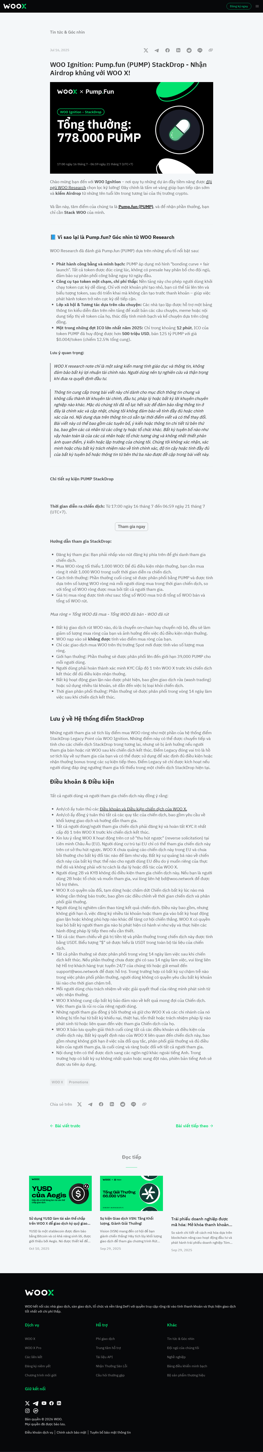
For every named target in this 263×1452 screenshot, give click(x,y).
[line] (199, 50)
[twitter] (145, 50)
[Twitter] (27, 1403)
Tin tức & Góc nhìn (67, 32)
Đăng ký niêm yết (38, 1367)
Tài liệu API (104, 1357)
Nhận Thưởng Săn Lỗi (111, 1367)
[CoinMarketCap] (35, 1411)
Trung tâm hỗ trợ (108, 1348)
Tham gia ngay (131, 526)
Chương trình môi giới (40, 1376)
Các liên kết (33, 1357)
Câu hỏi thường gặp (110, 1376)
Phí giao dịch (105, 1339)
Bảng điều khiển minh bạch (187, 1367)
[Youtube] (44, 1403)
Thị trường (65, 6)
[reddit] (189, 50)
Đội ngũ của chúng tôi (183, 1348)
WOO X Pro (33, 1348)
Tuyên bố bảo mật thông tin (110, 1433)
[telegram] (156, 50)
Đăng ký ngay (227, 6)
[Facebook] (51, 1403)
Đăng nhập (194, 6)
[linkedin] (178, 50)
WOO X (30, 1339)
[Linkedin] (58, 1403)
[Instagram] (27, 1411)
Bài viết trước (65, 1126)
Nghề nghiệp (176, 1357)
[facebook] (167, 50)
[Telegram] (35, 1404)
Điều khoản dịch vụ (39, 1433)
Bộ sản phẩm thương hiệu (186, 1376)
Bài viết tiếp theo (194, 1126)
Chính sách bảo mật (71, 1433)
